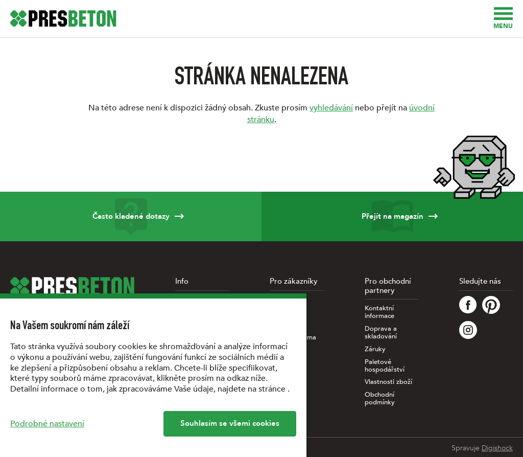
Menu (503, 18)
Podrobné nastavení (47, 423)
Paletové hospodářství (385, 366)
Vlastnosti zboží (388, 382)
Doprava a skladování (381, 332)
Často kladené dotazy (131, 216)
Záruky (375, 349)
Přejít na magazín (392, 216)
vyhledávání (331, 107)
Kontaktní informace (379, 312)
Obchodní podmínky (380, 398)
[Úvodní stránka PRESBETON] (63, 18)
